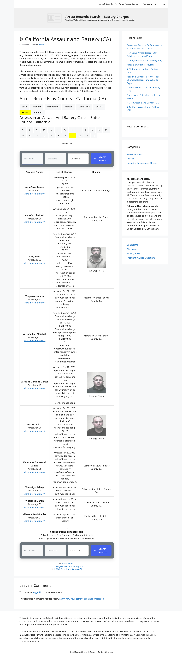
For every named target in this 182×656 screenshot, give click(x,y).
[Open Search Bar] (164, 4)
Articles (130, 158)
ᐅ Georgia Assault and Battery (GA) (68, 566)
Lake (24, 106)
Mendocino (53, 106)
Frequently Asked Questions (141, 257)
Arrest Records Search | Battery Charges (97, 16)
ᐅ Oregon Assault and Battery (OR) (144, 60)
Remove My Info (150, 4)
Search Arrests (100, 158)
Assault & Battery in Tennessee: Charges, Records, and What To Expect (143, 80)
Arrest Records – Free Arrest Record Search (118, 4)
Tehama (38, 112)
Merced (68, 106)
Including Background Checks (142, 162)
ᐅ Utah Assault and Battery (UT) (68, 569)
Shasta (99, 106)
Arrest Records (68, 563)
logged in (37, 592)
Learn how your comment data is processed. (81, 598)
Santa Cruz (84, 106)
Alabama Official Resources (141, 64)
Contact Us (132, 244)
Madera (37, 106)
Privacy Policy (133, 253)
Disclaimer (132, 249)
